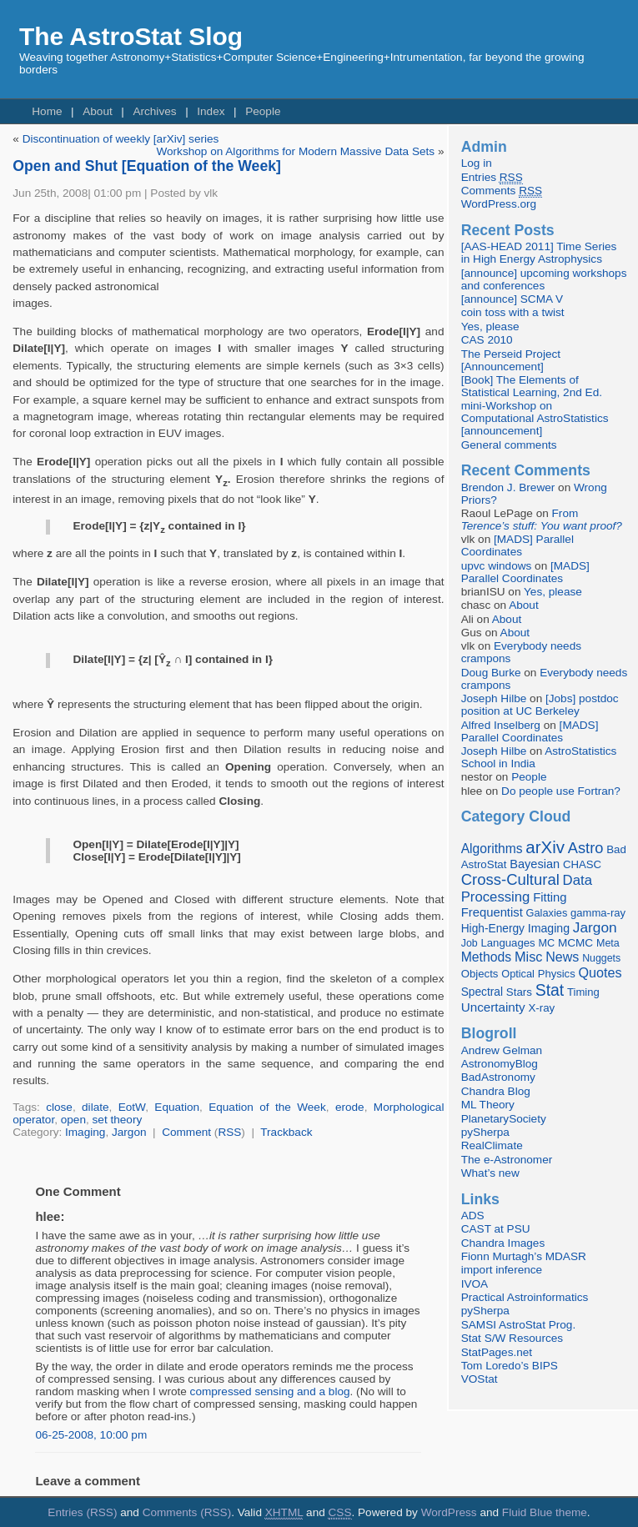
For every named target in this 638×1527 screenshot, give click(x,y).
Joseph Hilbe (494, 698)
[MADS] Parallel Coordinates (517, 545)
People (262, 111)
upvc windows (496, 566)
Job (469, 943)
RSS (229, 1132)
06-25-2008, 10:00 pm (91, 1435)
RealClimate (492, 1145)
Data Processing (526, 888)
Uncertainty (493, 1007)
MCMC (575, 943)
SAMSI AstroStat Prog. (518, 1325)
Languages (507, 943)
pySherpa (485, 1132)
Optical (518, 973)
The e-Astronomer (507, 1159)
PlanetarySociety (503, 1119)
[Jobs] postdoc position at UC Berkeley (540, 704)
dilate (95, 1107)
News (562, 956)
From (541, 519)
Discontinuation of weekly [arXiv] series (121, 139)
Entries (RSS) (82, 1512)
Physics (556, 973)
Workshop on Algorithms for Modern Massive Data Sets (295, 151)
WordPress (449, 1512)
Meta (608, 943)
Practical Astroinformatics (525, 1297)
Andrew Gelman (501, 1050)
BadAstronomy (498, 1077)
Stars (519, 992)
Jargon (129, 1132)
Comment (186, 1132)
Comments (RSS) (187, 1512)
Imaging (85, 1132)
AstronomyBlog (499, 1063)
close (59, 1107)
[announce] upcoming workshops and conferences (544, 279)
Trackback (286, 1132)
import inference (501, 1269)
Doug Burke (491, 672)
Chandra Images (503, 1243)
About (98, 111)
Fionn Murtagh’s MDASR (523, 1256)
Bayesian (535, 864)
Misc (529, 956)
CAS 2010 (487, 340)
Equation (176, 1107)
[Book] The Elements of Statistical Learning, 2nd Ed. (531, 386)
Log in (476, 163)
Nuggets (601, 958)
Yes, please (490, 326)
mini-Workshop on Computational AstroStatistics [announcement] (535, 418)
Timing (583, 992)
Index (210, 111)
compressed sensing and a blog (270, 1391)
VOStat (479, 1379)
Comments (501, 191)
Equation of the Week (267, 1107)
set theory (118, 1119)
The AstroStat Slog (131, 36)
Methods (486, 957)
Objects (480, 973)
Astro (586, 848)
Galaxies (547, 913)
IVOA (474, 1284)
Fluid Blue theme (544, 1512)
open (73, 1119)
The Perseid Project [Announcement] (510, 360)
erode (349, 1107)
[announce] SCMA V (512, 299)
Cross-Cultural (510, 879)
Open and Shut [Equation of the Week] (147, 166)
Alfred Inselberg (500, 725)
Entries (492, 177)
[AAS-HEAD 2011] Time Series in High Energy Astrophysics (539, 252)
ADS (473, 1215)
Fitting (549, 897)
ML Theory (488, 1104)
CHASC (582, 864)
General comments (509, 445)
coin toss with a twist (513, 312)
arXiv (545, 846)
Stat (550, 990)
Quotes (599, 972)
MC (546, 943)
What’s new (490, 1173)
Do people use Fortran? (560, 791)
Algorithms (492, 848)
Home (47, 111)
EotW (131, 1107)
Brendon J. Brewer (508, 487)
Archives (154, 111)
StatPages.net (496, 1352)
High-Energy (493, 928)
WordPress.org (498, 204)
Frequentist (492, 912)
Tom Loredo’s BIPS (509, 1365)
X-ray (541, 1008)
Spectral (482, 992)
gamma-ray (597, 913)
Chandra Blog (495, 1091)
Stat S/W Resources (512, 1338)
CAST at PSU (495, 1229)
